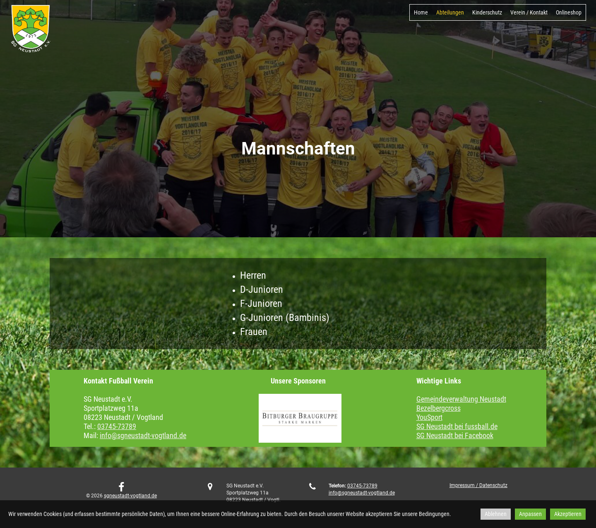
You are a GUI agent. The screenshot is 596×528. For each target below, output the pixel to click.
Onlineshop (569, 12)
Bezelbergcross (438, 408)
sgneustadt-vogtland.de (130, 496)
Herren (253, 275)
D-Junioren (261, 289)
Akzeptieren (568, 514)
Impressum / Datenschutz (478, 485)
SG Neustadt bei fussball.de (456, 426)
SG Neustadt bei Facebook (454, 435)
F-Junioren (261, 303)
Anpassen (530, 514)
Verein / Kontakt (529, 12)
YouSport (429, 417)
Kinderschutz (487, 12)
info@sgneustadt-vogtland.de (143, 435)
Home (421, 12)
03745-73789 (116, 426)
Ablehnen (496, 514)
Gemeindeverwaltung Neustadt (461, 399)
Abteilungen (450, 12)
